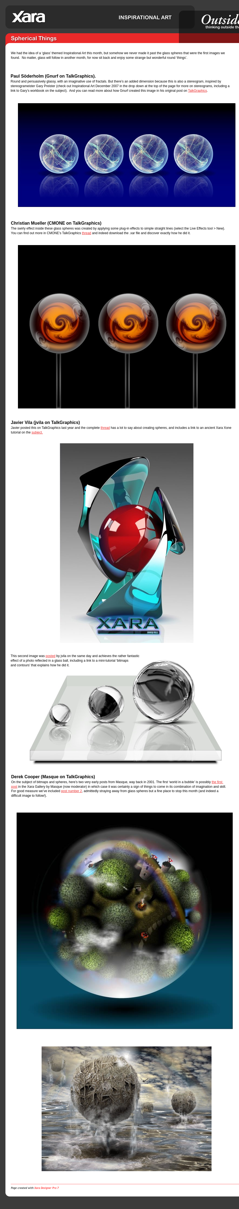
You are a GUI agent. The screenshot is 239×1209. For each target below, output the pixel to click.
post (14, 787)
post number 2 (71, 791)
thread (86, 233)
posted (50, 656)
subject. (37, 432)
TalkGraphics (197, 91)
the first (217, 782)
